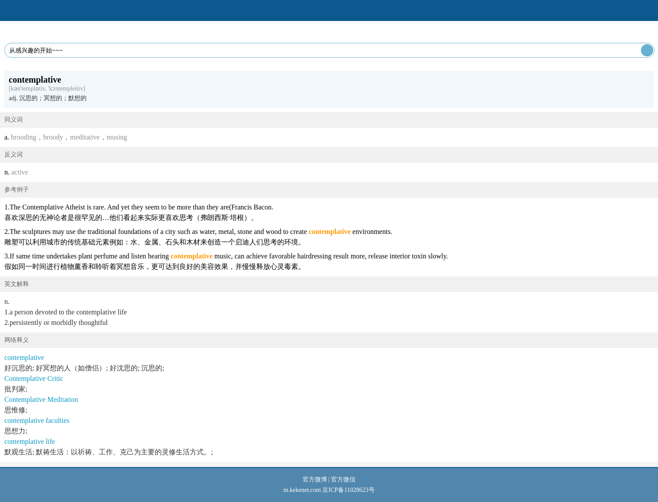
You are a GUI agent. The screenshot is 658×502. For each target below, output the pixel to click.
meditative (85, 137)
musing (117, 137)
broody (53, 137)
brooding (23, 137)
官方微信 (343, 479)
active (19, 172)
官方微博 (315, 479)
